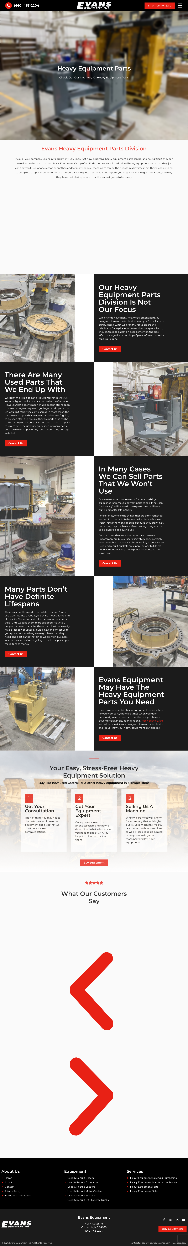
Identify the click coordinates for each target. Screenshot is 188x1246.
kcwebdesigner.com (160, 1243)
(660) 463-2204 (26, 6)
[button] (91, 991)
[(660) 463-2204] (8, 5)
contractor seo (137, 1243)
